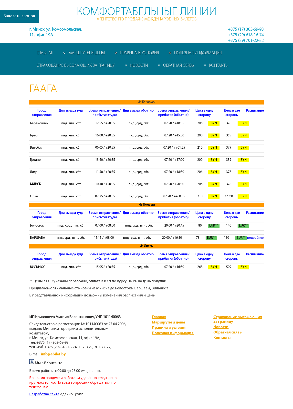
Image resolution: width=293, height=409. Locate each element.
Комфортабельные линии (147, 12)
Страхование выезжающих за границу (76, 65)
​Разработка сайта (44, 394)
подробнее (255, 238)
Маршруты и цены (86, 53)
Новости (139, 65)
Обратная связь (178, 65)
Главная (45, 53)
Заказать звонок (19, 16)
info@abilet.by (53, 354)
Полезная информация (198, 53)
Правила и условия (139, 53)
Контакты (218, 65)
